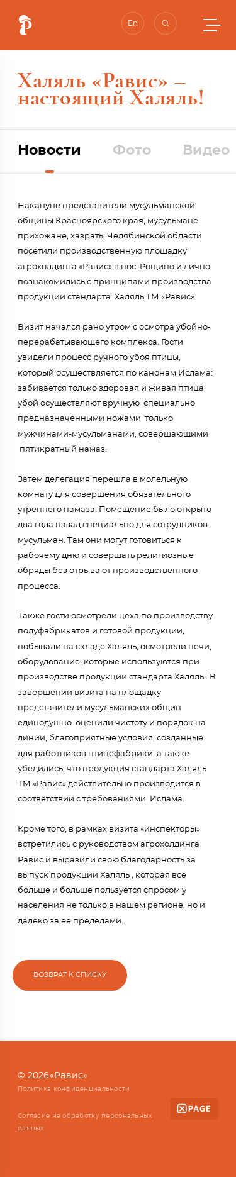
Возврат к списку (69, 974)
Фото (132, 150)
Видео (206, 150)
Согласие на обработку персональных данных (85, 1122)
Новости (49, 150)
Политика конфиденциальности (74, 1089)
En (133, 23)
